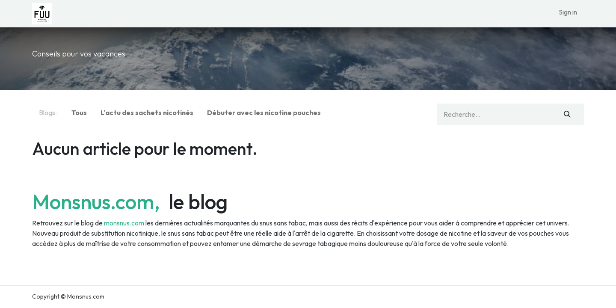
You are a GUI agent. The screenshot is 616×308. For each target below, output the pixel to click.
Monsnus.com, (98, 201)
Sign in (568, 12)
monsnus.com (124, 223)
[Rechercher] (567, 114)
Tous (79, 112)
